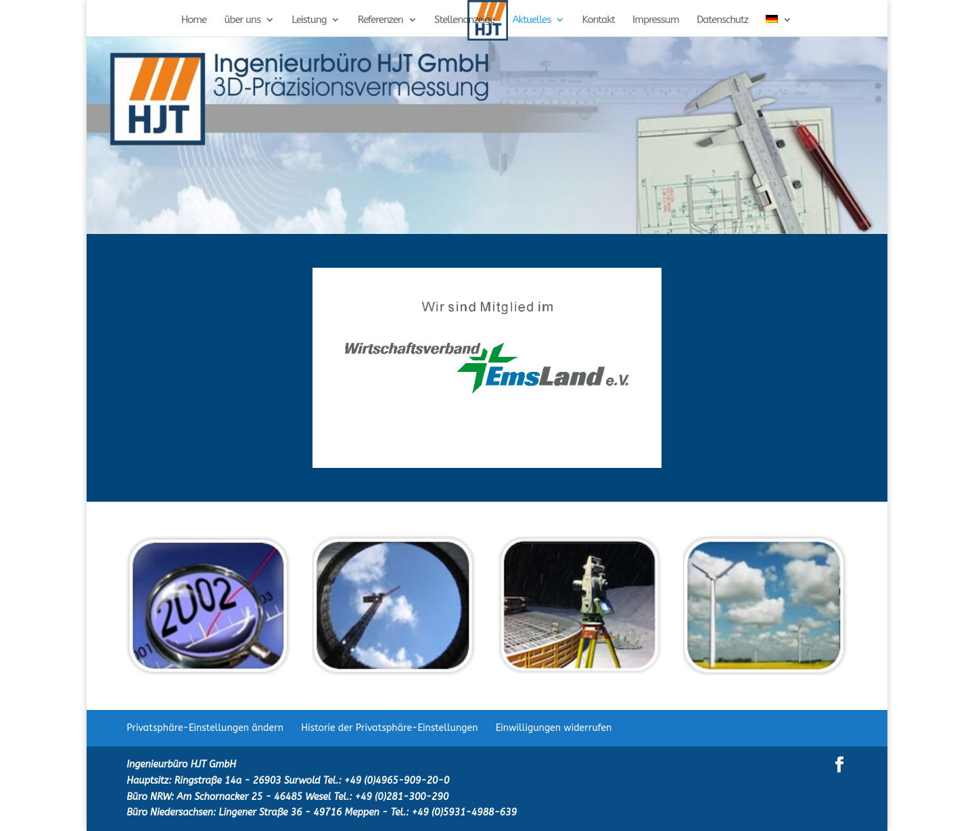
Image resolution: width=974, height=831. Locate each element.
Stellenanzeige (464, 20)
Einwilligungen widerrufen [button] (554, 728)
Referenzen (380, 20)
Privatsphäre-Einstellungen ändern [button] (204, 728)
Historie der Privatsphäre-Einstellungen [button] (389, 728)
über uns (242, 20)
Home (194, 20)
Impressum (655, 20)
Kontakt (598, 20)
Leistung (309, 20)
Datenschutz (722, 20)
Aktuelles (531, 20)
